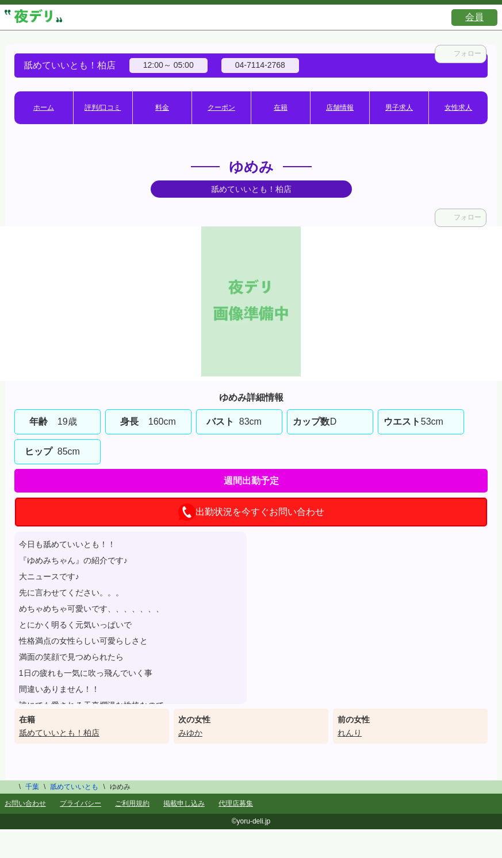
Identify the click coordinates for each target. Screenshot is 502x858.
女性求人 (458, 107)
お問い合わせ (25, 803)
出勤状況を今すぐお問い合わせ (251, 512)
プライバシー (80, 803)
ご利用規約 (132, 803)
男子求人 (399, 107)
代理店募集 (236, 803)
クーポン (221, 107)
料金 (162, 107)
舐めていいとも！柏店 (59, 732)
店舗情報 (340, 107)
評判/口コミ (103, 107)
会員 (474, 17)
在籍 (281, 107)
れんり (350, 732)
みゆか (190, 732)
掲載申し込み (184, 803)
